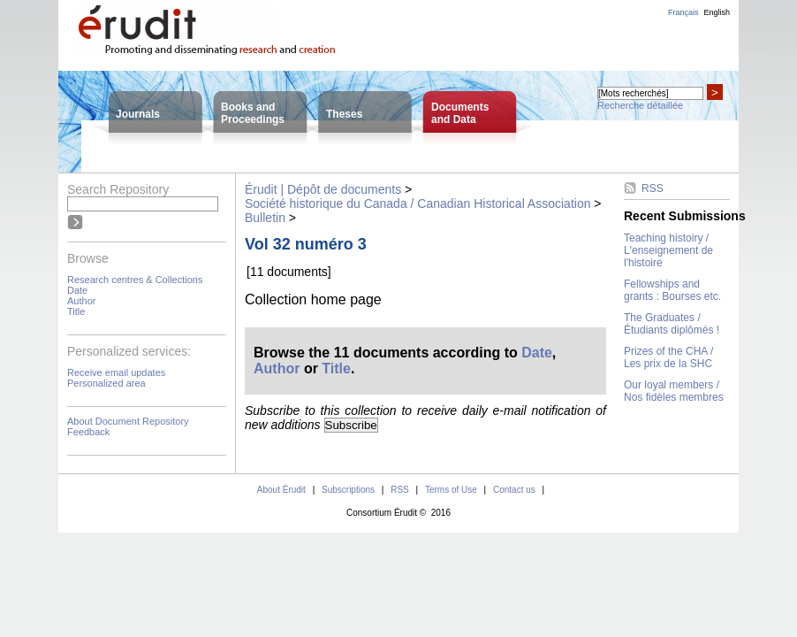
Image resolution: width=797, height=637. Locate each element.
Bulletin (265, 218)
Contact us (514, 490)
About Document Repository (128, 421)
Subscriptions (348, 490)
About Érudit (281, 490)
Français (683, 12)
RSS (652, 188)
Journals (138, 114)
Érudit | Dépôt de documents (323, 189)
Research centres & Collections (134, 279)
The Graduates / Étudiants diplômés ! (671, 323)
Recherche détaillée (640, 105)
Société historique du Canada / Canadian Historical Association (417, 203)
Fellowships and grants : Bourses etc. (672, 290)
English (716, 12)
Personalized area (106, 383)
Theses (344, 114)
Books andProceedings (253, 113)
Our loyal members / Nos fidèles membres (674, 391)
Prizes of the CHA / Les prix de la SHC (668, 357)
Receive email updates (116, 372)
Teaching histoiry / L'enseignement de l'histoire (668, 250)
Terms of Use (451, 490)
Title (76, 311)
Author (81, 300)
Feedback (88, 431)
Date (77, 290)
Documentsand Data (460, 113)
